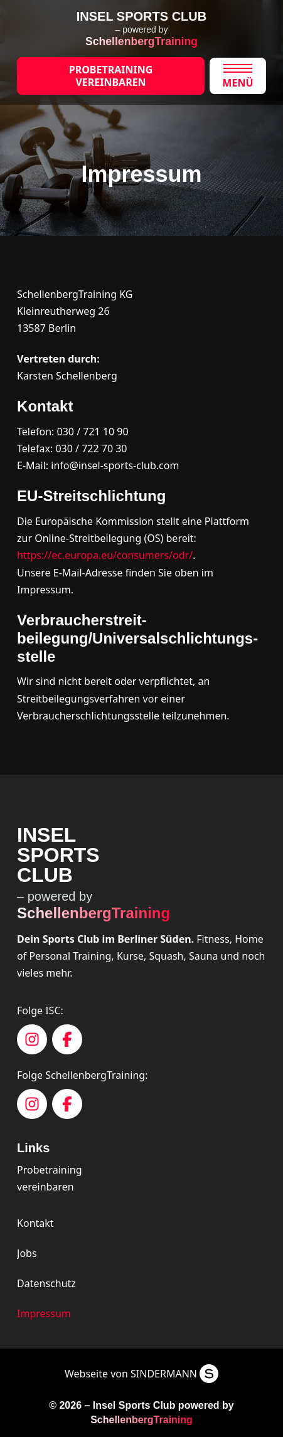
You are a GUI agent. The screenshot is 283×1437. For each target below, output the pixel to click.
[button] (238, 76)
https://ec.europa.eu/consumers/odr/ (105, 555)
